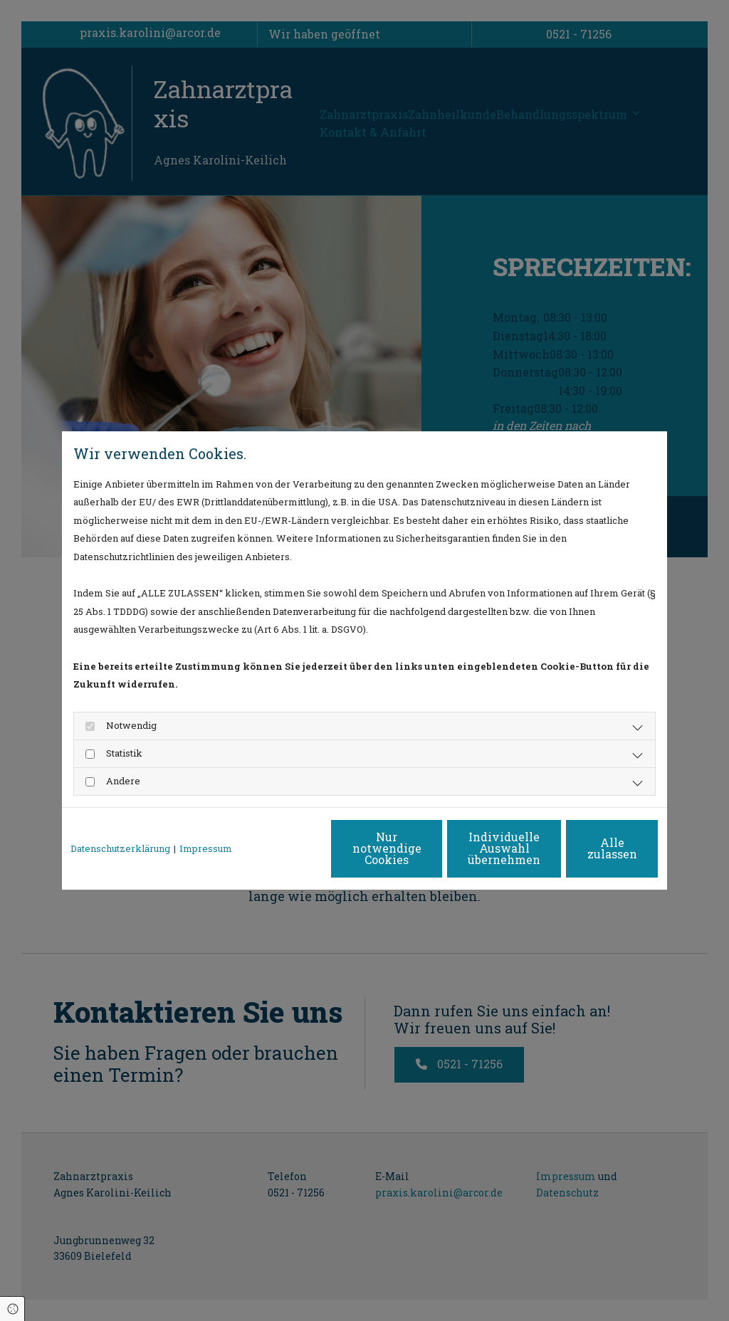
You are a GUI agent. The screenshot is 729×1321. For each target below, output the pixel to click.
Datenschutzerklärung (120, 848)
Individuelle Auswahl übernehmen (457, 848)
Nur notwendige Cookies (322, 848)
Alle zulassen (593, 848)
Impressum (205, 848)
